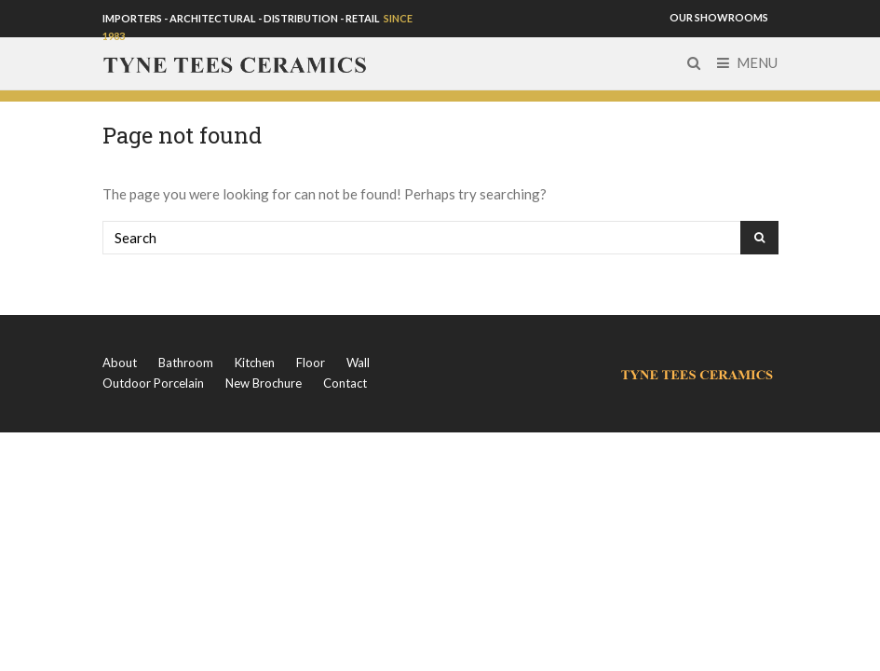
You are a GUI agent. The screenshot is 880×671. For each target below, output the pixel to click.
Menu (747, 62)
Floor (310, 362)
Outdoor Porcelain (153, 383)
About (119, 362)
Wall (358, 362)
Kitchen (255, 362)
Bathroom (185, 362)
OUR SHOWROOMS (719, 17)
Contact (345, 383)
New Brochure (263, 383)
